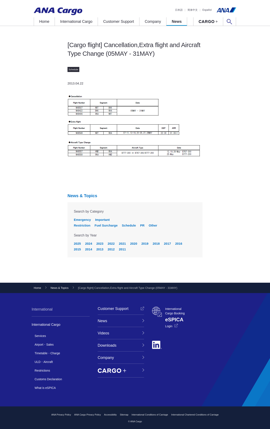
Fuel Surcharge (105, 225)
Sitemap (124, 414)
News (177, 21)
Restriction (82, 225)
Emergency (82, 219)
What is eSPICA (45, 388)
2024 (88, 243)
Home (44, 21)
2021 (122, 243)
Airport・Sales (44, 344)
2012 (111, 249)
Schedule (129, 225)
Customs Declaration (48, 379)
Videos (103, 333)
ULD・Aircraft (44, 362)
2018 (156, 243)
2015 (77, 249)
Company (153, 21)
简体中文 (193, 9)
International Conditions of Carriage (150, 414)
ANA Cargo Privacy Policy (87, 414)
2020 (133, 243)
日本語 (179, 9)
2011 (122, 249)
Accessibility (110, 414)
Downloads (107, 345)
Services (40, 336)
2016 (178, 243)
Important (102, 219)
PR (142, 225)
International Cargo (76, 21)
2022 (111, 243)
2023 (99, 243)
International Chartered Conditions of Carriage (195, 414)
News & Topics (82, 195)
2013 (99, 249)
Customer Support (118, 21)
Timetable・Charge (47, 353)
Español (207, 9)
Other (153, 225)
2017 (167, 243)
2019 (144, 243)
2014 (88, 249)
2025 (77, 243)
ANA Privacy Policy (61, 414)
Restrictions (42, 370)
